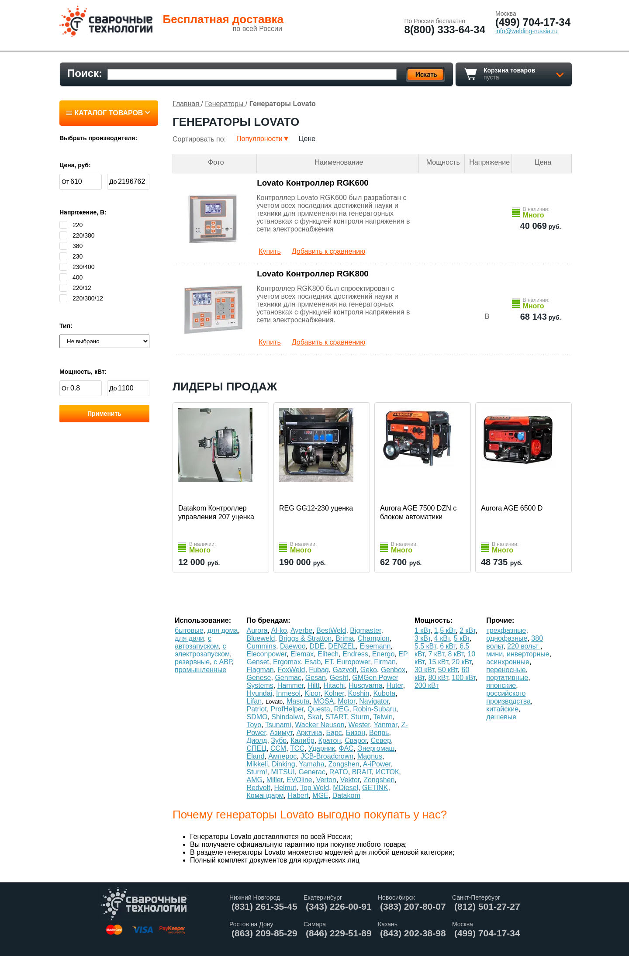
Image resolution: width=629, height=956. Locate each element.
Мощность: (434, 620)
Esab (313, 662)
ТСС (297, 748)
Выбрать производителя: (98, 138)
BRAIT (362, 772)
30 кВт (424, 669)
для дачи (189, 638)
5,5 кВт (425, 646)
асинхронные (507, 662)
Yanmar (385, 724)
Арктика (309, 732)
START (336, 717)
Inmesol (288, 693)
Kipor (312, 693)
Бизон (355, 732)
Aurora (256, 630)
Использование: (203, 620)
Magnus (369, 756)
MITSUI (282, 772)
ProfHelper (287, 709)
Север (380, 740)
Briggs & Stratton (305, 638)
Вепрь (379, 732)
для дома (222, 630)
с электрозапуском (202, 650)
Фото (216, 162)
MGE (320, 795)
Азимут (281, 732)
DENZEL (342, 646)
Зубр (279, 740)
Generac (312, 772)
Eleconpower (266, 654)
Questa (319, 709)
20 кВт (461, 662)
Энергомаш (375, 748)
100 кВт (463, 677)
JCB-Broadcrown (327, 756)
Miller (274, 779)
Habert (297, 795)
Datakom (346, 795)
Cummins (261, 646)
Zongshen (343, 764)
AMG (254, 779)
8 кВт (455, 654)
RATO (338, 772)
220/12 (75, 288)
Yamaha (311, 764)
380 (71, 246)
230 (71, 256)
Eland (255, 756)
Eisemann (375, 646)
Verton (326, 779)
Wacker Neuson (319, 724)
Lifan (254, 701)
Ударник (321, 748)
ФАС (346, 748)
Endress (355, 654)
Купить (270, 251)
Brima (344, 638)
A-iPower (377, 764)
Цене (307, 138)
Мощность (443, 162)
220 (71, 225)
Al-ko (279, 630)
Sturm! (256, 772)
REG (341, 709)
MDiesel (345, 787)
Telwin (382, 717)
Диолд (256, 740)
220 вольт (523, 646)
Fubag (318, 669)
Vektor (349, 779)
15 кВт (438, 662)
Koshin (359, 693)
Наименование (339, 162)
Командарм (264, 795)
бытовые (189, 630)
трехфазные (506, 630)
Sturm (360, 717)
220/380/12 (81, 298)
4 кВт (442, 638)
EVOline (299, 779)
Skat (314, 717)
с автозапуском (197, 642)
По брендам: (268, 620)
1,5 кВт (445, 630)
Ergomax (287, 662)
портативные (507, 677)
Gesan (315, 677)
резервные (192, 662)
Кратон (329, 740)
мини (494, 654)
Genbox (393, 669)
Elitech (328, 654)
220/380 (77, 235)
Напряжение (489, 162)
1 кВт (422, 630)
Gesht (339, 677)
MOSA (323, 701)
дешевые (501, 717)
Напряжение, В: (83, 212)
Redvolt (258, 787)
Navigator (374, 701)
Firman (385, 662)
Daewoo (293, 646)
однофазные (506, 638)
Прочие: (500, 620)
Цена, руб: (75, 165)
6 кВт (448, 646)
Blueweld (260, 638)
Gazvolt (344, 669)
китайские (502, 709)
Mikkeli (257, 764)
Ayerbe (301, 630)
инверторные (528, 654)
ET (329, 662)
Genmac (288, 677)
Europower (353, 662)
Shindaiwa (287, 717)
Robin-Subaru (374, 709)
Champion (374, 638)
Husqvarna (365, 685)
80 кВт (438, 677)
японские (501, 685)
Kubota (384, 693)
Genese (258, 677)
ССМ (278, 748)
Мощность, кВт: (83, 371)
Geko (368, 669)
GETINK (375, 787)
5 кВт (462, 638)
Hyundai (259, 693)
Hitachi (334, 685)
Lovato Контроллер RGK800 (313, 273)
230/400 (77, 267)
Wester (359, 724)
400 (71, 277)
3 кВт (422, 638)
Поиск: (84, 73)
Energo (383, 654)
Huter (395, 685)
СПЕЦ (256, 748)
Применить (104, 413)
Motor (346, 701)
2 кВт (467, 630)
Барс (334, 732)
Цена (543, 162)
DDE (317, 646)
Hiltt (314, 685)
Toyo (253, 724)
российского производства (508, 697)
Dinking (283, 764)
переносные (505, 669)
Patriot (256, 709)
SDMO (256, 717)
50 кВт (448, 669)
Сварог (355, 740)
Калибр (302, 740)
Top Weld (314, 787)
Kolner (334, 693)
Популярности (259, 138)
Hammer (290, 685)
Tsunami (278, 724)
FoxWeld (291, 669)
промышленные (200, 669)
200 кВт (427, 685)
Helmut (285, 787)
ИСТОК (387, 772)
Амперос (282, 756)
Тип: (66, 325)
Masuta (298, 701)
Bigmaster (365, 630)
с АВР (223, 662)
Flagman (259, 669)
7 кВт (436, 654)
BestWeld (331, 630)
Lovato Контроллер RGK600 (313, 182)
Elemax (302, 654)
